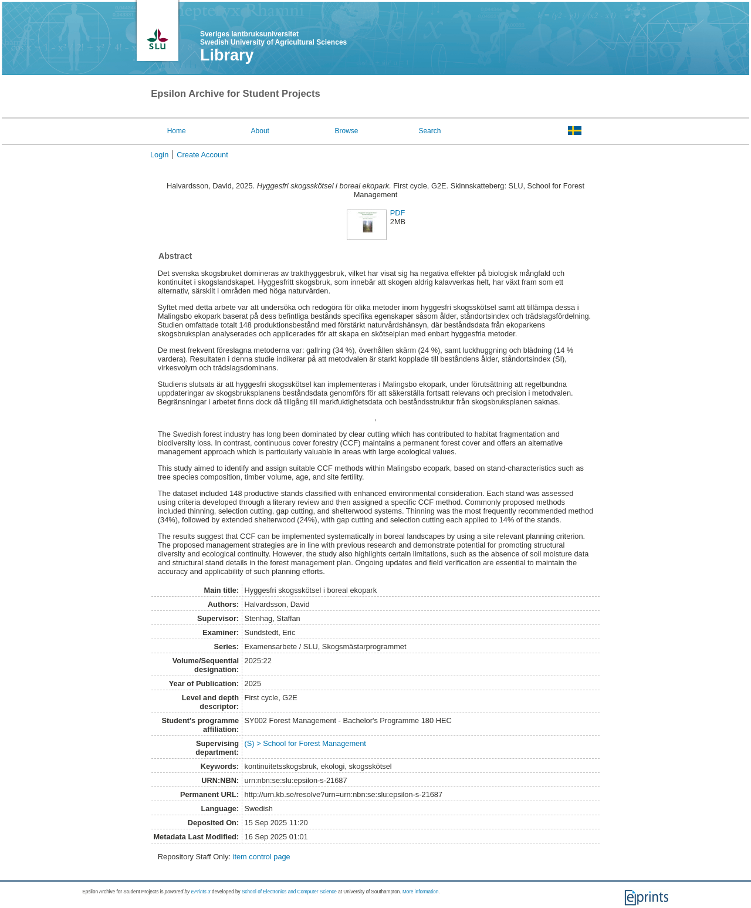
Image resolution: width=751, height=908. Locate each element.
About (260, 131)
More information (420, 892)
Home (176, 131)
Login (159, 154)
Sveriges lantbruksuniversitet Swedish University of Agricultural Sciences (273, 38)
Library (227, 55)
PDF (397, 212)
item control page (261, 856)
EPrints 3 (200, 892)
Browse (346, 131)
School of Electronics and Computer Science (289, 892)
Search (429, 131)
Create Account (202, 154)
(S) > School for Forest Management (305, 743)
